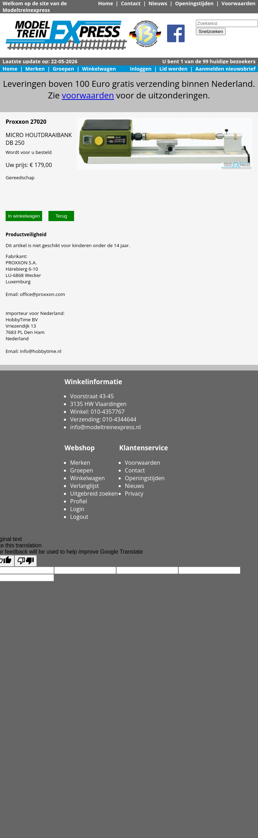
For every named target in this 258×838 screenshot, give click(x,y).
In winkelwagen (24, 216)
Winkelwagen (99, 68)
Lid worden (173, 68)
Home (105, 3)
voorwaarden (88, 95)
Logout (79, 517)
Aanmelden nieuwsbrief (226, 68)
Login (77, 509)
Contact (130, 3)
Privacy (134, 493)
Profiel (78, 501)
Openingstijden (194, 3)
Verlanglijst (84, 486)
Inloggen (141, 68)
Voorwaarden (238, 3)
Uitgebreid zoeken (94, 493)
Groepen (63, 68)
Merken (35, 68)
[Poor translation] (25, 561)
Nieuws (157, 3)
